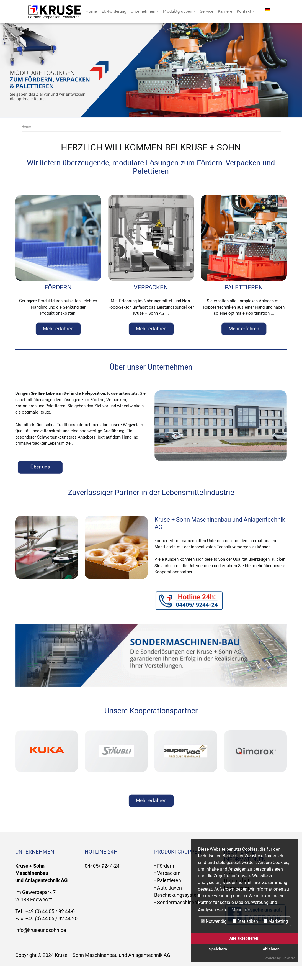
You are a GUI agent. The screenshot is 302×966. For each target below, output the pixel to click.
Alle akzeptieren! (244, 938)
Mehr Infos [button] (241, 910)
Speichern (218, 949)
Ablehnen (271, 949)
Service (206, 11)
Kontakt (245, 11)
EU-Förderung (113, 11)
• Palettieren (167, 880)
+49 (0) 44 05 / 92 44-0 (50, 911)
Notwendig (214, 921)
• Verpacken (167, 873)
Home (91, 11)
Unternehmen (145, 11)
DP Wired (288, 958)
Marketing (276, 921)
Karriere (225, 11)
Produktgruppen (179, 11)
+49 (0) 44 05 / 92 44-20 (51, 918)
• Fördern (164, 866)
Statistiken (245, 921)
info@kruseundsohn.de (40, 930)
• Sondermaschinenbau (179, 902)
